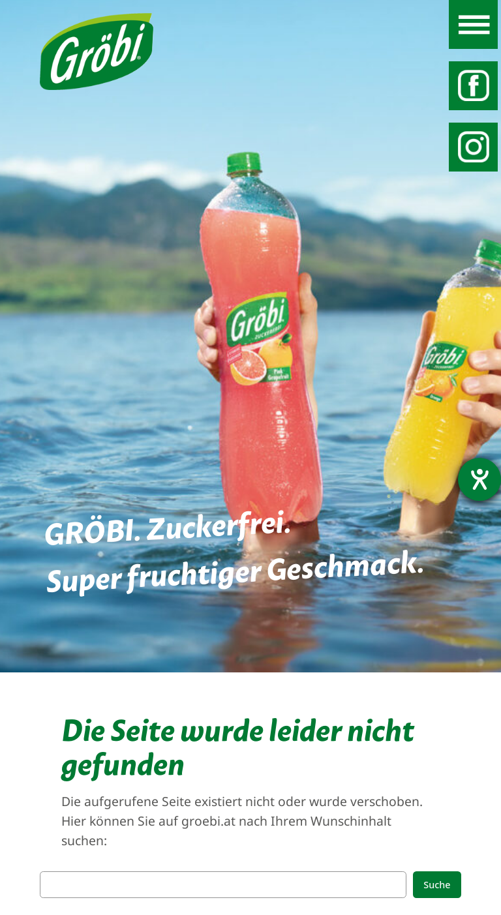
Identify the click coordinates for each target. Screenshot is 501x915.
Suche (436, 884)
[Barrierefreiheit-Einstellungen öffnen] (479, 479)
